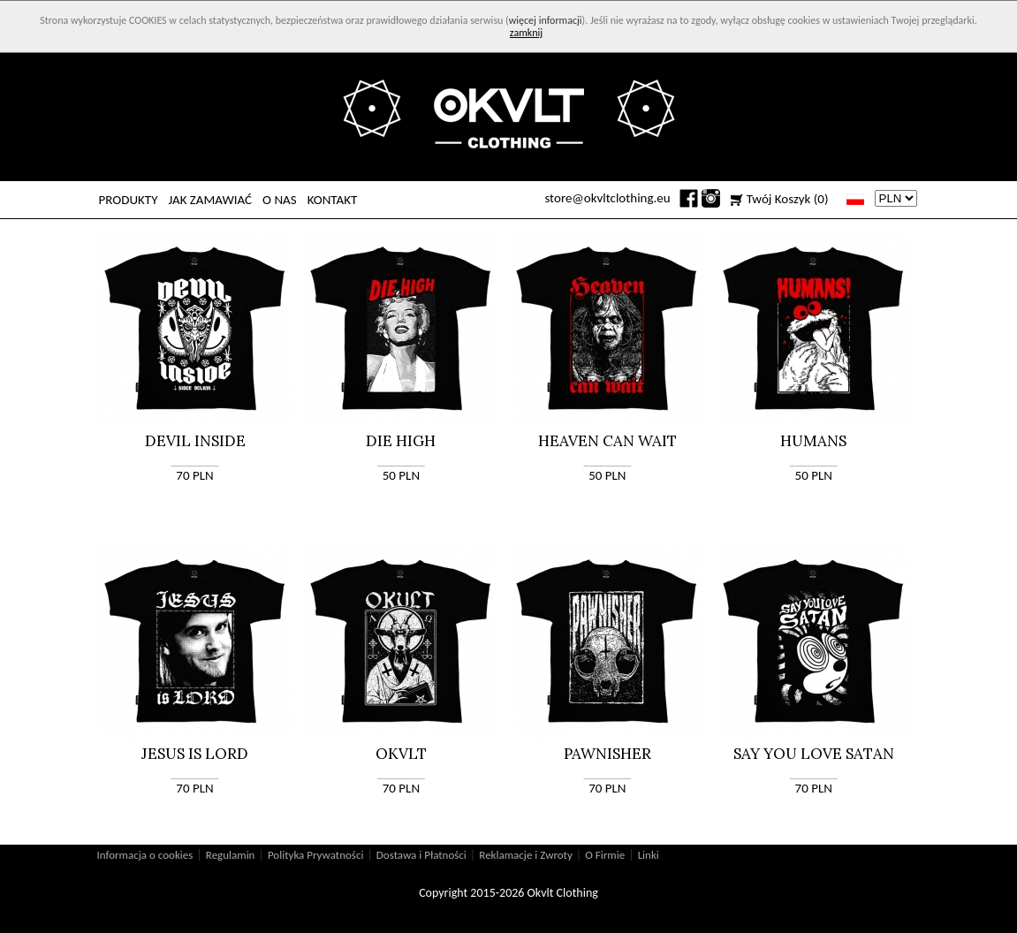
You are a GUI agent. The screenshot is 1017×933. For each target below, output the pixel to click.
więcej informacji (545, 20)
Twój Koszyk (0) (788, 199)
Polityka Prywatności (315, 854)
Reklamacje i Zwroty (526, 854)
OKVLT (401, 753)
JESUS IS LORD (194, 753)
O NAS (279, 200)
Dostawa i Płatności (421, 854)
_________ (195, 461)
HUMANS (813, 441)
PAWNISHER (607, 753)
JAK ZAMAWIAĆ (210, 200)
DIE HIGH (401, 441)
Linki (648, 854)
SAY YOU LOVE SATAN (813, 753)
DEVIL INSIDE (195, 441)
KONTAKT (332, 200)
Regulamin (230, 854)
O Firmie (605, 854)
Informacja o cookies (145, 854)
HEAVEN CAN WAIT (607, 441)
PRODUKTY (128, 200)
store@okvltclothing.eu (607, 198)
